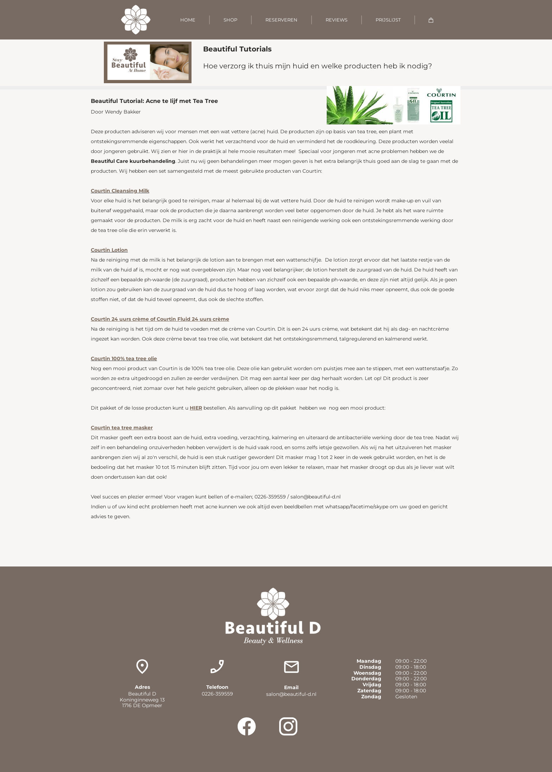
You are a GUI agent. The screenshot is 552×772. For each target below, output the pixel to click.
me (225, 319)
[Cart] (431, 19)
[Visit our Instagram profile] (288, 726)
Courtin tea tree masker (122, 427)
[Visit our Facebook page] (247, 726)
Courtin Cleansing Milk (120, 191)
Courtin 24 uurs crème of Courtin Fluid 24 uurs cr (154, 319)
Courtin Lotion (109, 250)
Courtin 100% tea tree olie (124, 358)
